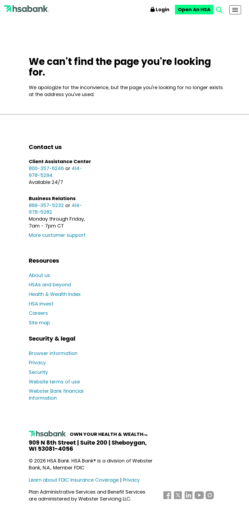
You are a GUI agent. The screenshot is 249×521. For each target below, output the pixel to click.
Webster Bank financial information (56, 394)
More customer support (57, 235)
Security (38, 372)
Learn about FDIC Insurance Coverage (74, 480)
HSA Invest (41, 303)
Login (159, 9)
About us (39, 275)
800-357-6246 (46, 168)
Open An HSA (194, 9)
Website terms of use (54, 381)
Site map (39, 322)
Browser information (53, 353)
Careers (38, 313)
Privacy (37, 362)
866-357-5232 (46, 205)
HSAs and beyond (50, 284)
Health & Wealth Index (55, 294)
